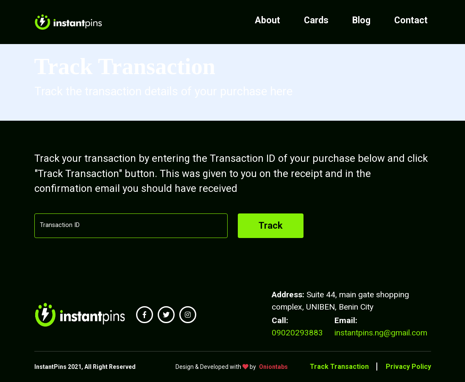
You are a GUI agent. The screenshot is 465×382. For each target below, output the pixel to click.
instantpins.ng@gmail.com (380, 333)
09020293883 (297, 333)
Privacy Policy (408, 367)
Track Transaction (339, 367)
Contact (411, 20)
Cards (316, 20)
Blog (361, 20)
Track (271, 225)
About (267, 20)
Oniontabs (273, 366)
